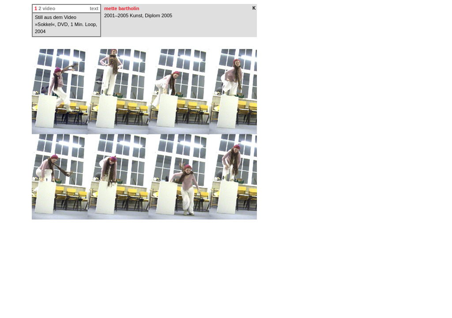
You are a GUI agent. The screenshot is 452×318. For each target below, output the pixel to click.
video (48, 8)
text (94, 8)
